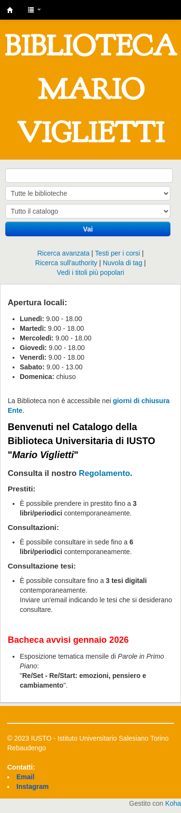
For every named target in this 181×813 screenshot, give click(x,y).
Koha (173, 803)
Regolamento (104, 473)
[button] (34, 9)
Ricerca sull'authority (66, 263)
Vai (88, 229)
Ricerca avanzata (63, 253)
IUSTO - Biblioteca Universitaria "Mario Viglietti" (10, 10)
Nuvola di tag (122, 263)
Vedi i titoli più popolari (90, 272)
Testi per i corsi (117, 253)
